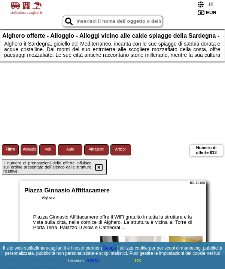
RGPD (93, 260)
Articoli (120, 149)
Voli (48, 149)
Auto (70, 149)
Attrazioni (96, 149)
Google (110, 248)
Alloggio (29, 149)
